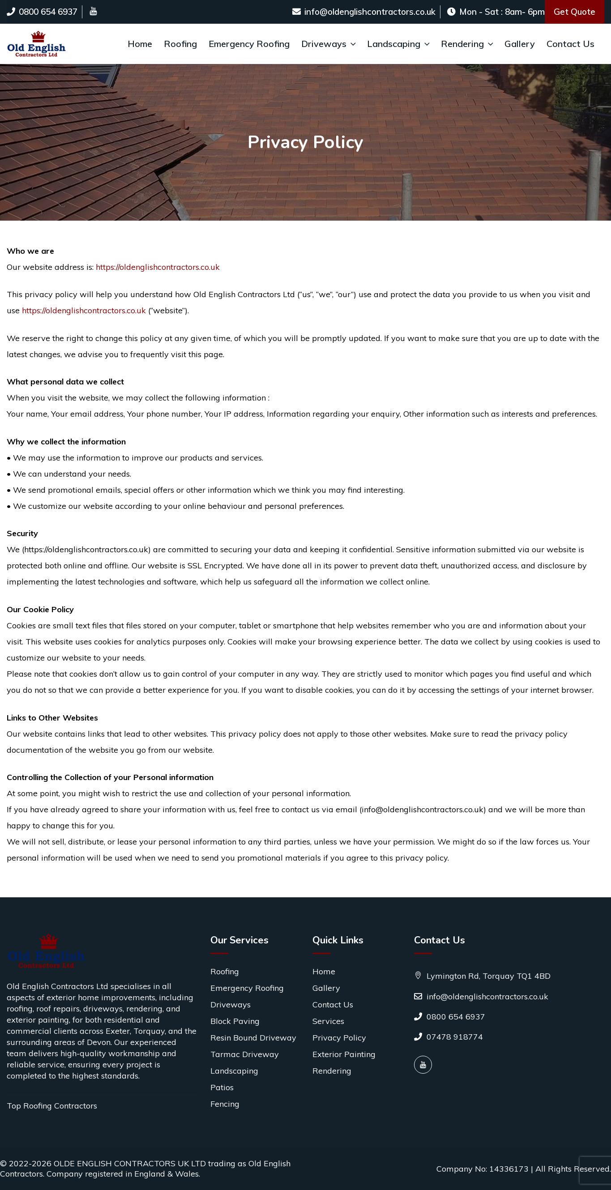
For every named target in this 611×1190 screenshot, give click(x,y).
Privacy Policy (339, 1037)
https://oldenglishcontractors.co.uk (158, 267)
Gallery (519, 43)
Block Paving (235, 1021)
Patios (222, 1087)
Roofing (180, 43)
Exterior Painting (344, 1054)
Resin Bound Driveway (253, 1037)
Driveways (329, 43)
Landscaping (399, 43)
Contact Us (570, 43)
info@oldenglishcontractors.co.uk (364, 11)
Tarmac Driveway (244, 1054)
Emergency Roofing (249, 43)
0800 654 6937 (42, 11)
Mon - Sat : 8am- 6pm (496, 11)
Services (328, 1021)
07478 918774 (448, 1036)
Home (140, 43)
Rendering (468, 43)
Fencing (224, 1104)
